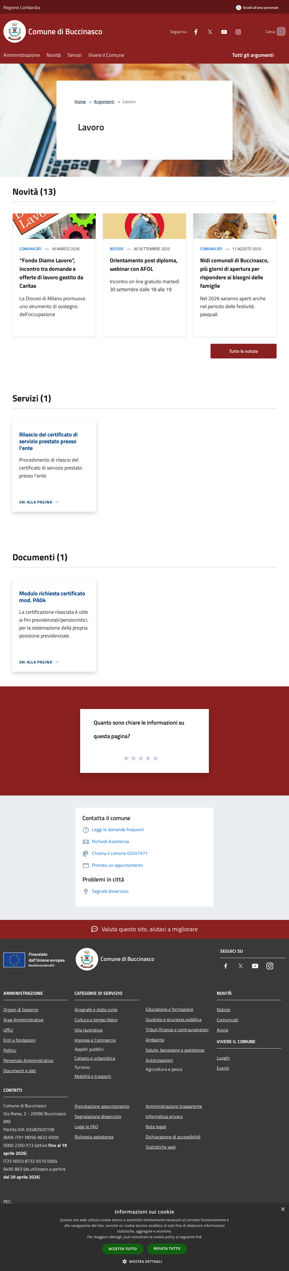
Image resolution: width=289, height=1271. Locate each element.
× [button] (283, 1209)
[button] (144, 1261)
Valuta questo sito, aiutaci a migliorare (144, 928)
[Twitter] (200, 31)
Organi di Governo (20, 1009)
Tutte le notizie (243, 351)
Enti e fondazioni (19, 1040)
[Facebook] (186, 31)
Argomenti (104, 101)
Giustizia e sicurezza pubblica (174, 1019)
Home (80, 101)
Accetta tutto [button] (123, 1248)
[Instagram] (228, 31)
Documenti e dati (19, 1070)
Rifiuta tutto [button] (167, 1248)
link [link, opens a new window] (199, 1237)
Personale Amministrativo (28, 1060)
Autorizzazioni (159, 1060)
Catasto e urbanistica (95, 1058)
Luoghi (223, 1057)
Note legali (156, 1126)
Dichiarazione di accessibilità (173, 1136)
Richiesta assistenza (94, 1136)
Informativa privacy (164, 1116)
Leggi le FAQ (86, 1126)
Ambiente (155, 1039)
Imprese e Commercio (95, 1040)
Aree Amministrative (23, 1019)
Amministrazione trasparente (174, 1106)
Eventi (223, 1068)
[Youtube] (214, 31)
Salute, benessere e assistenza (175, 1050)
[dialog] (144, 1237)
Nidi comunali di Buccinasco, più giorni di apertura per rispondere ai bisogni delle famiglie (234, 273)
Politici (9, 1050)
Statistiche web (161, 1147)
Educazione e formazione (169, 1009)
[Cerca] (279, 31)
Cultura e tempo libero (96, 1019)
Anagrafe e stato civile (96, 1009)
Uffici (8, 1029)
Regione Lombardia (21, 7)
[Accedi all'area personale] (257, 7)
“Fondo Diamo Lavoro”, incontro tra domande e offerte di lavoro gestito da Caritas (51, 273)
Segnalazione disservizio (98, 1116)
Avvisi (222, 1029)
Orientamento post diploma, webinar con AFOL (144, 264)
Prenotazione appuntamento (102, 1106)
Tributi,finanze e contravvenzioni (177, 1029)
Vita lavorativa (88, 1029)
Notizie (117, 249)
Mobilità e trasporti (93, 1076)
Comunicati (30, 249)
